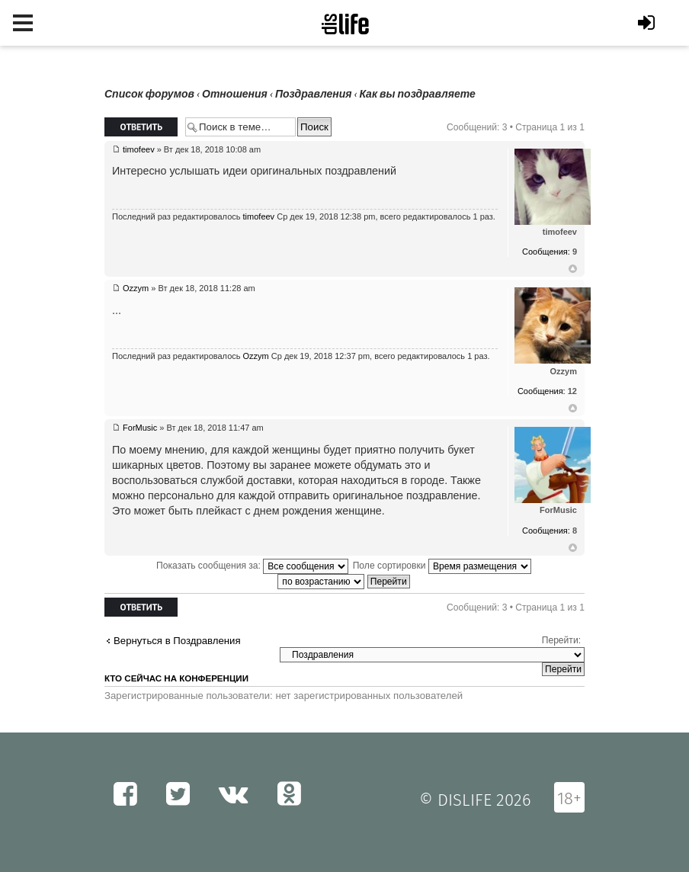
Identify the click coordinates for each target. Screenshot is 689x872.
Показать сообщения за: (252, 565)
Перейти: (561, 640)
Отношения (235, 94)
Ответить (141, 126)
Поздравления (313, 94)
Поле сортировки (442, 565)
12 (572, 391)
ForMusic (140, 427)
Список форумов (149, 94)
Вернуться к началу (573, 269)
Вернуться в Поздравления (177, 640)
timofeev (139, 149)
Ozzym (136, 288)
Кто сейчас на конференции (176, 678)
